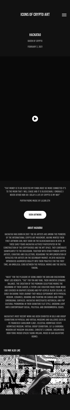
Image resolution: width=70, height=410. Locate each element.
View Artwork (35, 214)
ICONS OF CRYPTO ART (35, 14)
